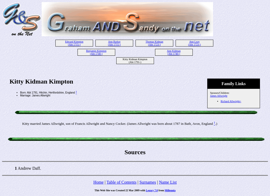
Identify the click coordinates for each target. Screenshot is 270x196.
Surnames (147, 182)
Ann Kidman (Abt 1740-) (174, 52)
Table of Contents (122, 182)
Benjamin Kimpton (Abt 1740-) (96, 52)
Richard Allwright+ (231, 101)
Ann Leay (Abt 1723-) (194, 43)
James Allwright (218, 95)
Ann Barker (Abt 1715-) (114, 43)
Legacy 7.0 (152, 190)
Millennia (170, 190)
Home (98, 182)
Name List (168, 182)
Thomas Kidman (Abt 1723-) (154, 43)
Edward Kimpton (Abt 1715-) (74, 43)
